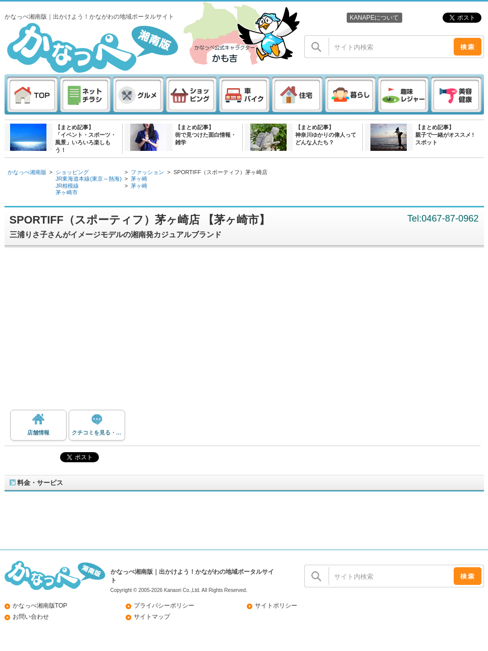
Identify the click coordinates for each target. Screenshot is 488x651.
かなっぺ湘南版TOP (40, 605)
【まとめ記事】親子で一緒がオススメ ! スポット (444, 134)
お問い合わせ (31, 616)
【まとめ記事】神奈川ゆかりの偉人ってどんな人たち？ (325, 134)
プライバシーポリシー (164, 605)
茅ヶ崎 (139, 179)
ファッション (147, 172)
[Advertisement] (246, 331)
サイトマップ (152, 616)
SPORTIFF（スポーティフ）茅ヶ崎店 (220, 172)
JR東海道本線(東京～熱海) (89, 179)
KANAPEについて (374, 17)
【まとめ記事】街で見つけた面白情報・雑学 (205, 134)
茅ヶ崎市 (67, 192)
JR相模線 (67, 186)
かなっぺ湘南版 (27, 172)
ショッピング (72, 172)
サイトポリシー (276, 605)
